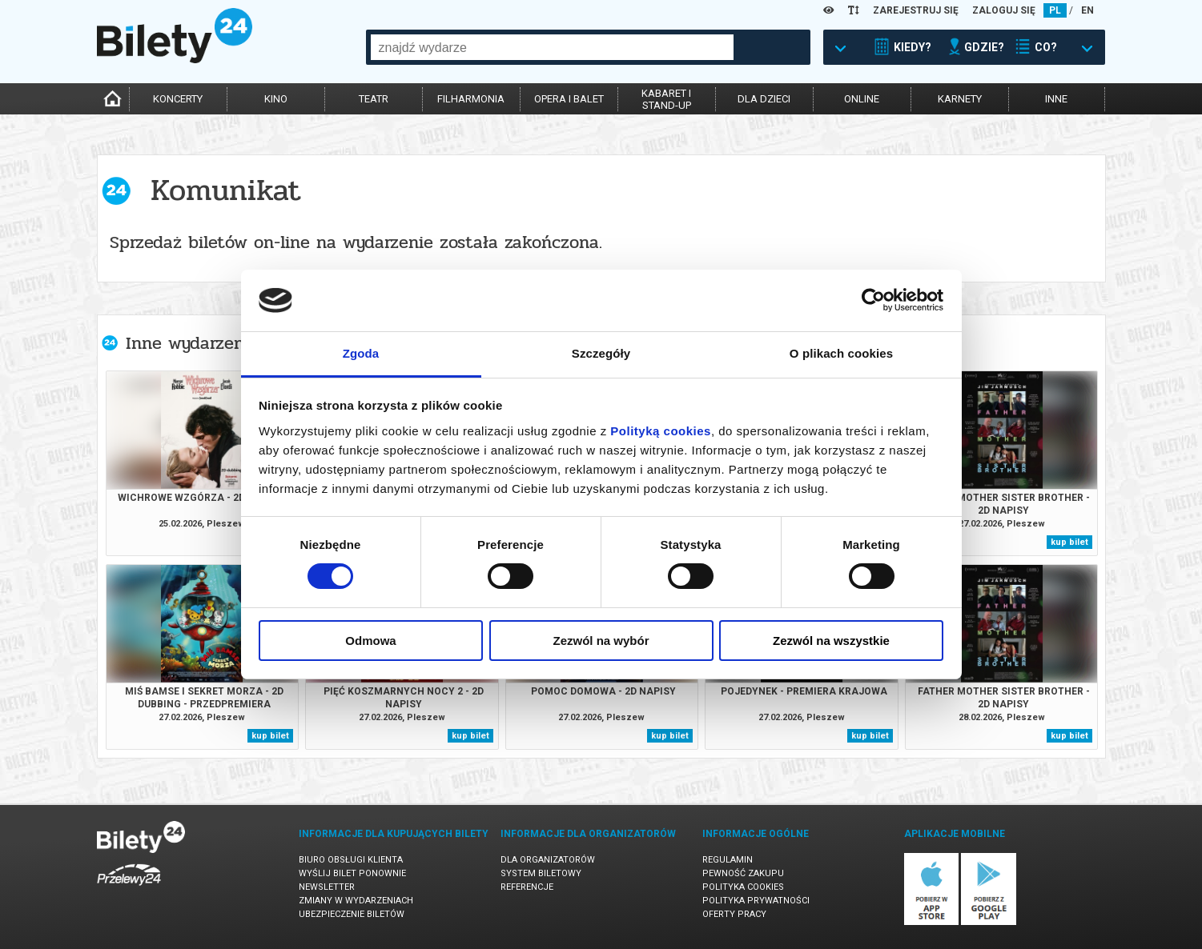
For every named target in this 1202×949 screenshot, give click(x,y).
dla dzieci (764, 99)
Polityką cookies (660, 431)
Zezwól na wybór (601, 640)
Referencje (526, 887)
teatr (373, 99)
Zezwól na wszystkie (831, 640)
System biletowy (540, 873)
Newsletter (327, 887)
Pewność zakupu (743, 873)
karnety (960, 99)
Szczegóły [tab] (601, 353)
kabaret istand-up (666, 99)
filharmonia (471, 99)
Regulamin (727, 860)
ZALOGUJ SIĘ (1003, 10)
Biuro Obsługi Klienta (351, 860)
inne (1056, 99)
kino (275, 99)
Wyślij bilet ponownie (352, 873)
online (861, 99)
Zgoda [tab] (361, 353)
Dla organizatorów (547, 860)
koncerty (178, 99)
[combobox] (552, 47)
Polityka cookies (743, 887)
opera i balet (569, 99)
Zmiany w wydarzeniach (356, 900)
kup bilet (1069, 542)
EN (1087, 10)
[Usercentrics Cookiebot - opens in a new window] (873, 300)
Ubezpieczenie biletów (351, 914)
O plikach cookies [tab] (841, 353)
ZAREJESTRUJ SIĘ (916, 10)
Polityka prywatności (756, 900)
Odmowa (370, 640)
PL (1055, 10)
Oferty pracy (734, 914)
